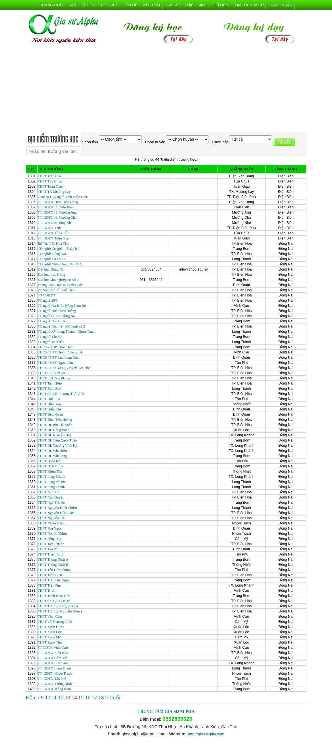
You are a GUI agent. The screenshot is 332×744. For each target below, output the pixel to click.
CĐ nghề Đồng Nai (52, 254)
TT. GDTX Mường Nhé (55, 223)
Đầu (31, 697)
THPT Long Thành (51, 487)
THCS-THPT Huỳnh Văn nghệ (60, 352)
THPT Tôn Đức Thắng (54, 570)
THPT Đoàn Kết (50, 461)
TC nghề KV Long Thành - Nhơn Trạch (67, 332)
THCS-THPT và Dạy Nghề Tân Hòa (64, 368)
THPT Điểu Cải (49, 409)
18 (101, 697)
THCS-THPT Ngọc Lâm (55, 363)
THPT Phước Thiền (52, 534)
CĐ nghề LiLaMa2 (51, 259)
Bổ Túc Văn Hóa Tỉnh (53, 243)
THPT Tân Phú (48, 549)
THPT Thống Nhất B (53, 565)
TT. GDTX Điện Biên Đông (58, 202)
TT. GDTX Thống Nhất (55, 684)
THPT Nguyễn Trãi (52, 518)
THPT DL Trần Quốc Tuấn (57, 440)
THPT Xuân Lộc (50, 632)
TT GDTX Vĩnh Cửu (53, 648)
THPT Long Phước (52, 482)
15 (81, 697)
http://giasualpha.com (206, 734)
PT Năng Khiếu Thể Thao (56, 290)
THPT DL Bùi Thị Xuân (55, 425)
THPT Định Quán (50, 414)
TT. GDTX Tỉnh (49, 228)
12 (61, 697)
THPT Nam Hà (48, 492)
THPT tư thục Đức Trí (54, 601)
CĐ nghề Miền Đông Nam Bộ (59, 264)
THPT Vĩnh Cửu (50, 616)
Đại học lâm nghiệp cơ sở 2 (58, 280)
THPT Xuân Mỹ (49, 637)
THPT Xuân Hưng (51, 627)
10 (48, 697)
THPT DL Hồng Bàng (53, 430)
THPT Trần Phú (49, 585)
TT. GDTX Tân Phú (52, 679)
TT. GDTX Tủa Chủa (53, 233)
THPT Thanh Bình (51, 554)
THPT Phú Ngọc (50, 528)
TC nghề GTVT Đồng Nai (57, 316)
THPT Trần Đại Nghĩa (54, 580)
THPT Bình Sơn (49, 389)
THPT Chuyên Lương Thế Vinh (61, 394)
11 (54, 697)
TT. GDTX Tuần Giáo (54, 238)
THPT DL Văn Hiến (52, 451)
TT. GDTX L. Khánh (53, 663)
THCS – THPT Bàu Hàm (55, 347)
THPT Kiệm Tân (50, 471)
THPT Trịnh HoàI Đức (54, 596)
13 (68, 697)
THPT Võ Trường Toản (55, 622)
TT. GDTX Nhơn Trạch (55, 673)
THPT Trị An (47, 591)
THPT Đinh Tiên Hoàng (55, 420)
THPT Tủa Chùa (50, 181)
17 (95, 697)
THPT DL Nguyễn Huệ (55, 435)
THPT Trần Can (49, 176)
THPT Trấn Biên (50, 575)
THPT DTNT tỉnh (50, 466)
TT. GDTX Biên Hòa (53, 653)
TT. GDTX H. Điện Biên (56, 207)
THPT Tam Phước (51, 544)
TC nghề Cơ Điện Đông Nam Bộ (62, 306)
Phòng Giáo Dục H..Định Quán (60, 285)
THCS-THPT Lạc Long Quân (59, 357)
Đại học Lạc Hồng (51, 275)
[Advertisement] (166, 89)
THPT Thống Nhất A (53, 559)
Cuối (115, 697)
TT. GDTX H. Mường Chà (57, 218)
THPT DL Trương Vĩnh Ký (57, 446)
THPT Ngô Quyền (51, 497)
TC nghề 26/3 (48, 300)
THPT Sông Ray (49, 539)
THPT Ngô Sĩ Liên (51, 503)
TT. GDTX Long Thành (55, 668)
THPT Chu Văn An (51, 373)
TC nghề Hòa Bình (51, 321)
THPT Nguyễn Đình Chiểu (57, 508)
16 (88, 697)
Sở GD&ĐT (47, 295)
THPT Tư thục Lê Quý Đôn (58, 606)
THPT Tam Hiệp (50, 383)
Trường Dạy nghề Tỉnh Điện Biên (63, 197)
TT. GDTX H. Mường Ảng (57, 212)
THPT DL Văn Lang (52, 456)
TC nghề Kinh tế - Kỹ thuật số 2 (61, 326)
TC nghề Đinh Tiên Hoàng (57, 311)
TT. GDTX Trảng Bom (54, 689)
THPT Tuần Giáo (50, 186)
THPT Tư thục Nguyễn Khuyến (61, 611)
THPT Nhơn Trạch (51, 523)
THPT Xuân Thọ (50, 642)
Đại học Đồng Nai (51, 269)
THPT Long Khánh (51, 477)
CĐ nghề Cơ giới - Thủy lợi (58, 249)
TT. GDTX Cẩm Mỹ (52, 658)
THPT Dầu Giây (50, 404)
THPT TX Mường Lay (54, 192)
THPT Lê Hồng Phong (54, 378)
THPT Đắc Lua (49, 399)
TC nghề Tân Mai (50, 337)
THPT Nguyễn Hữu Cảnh (56, 513)
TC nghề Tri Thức (51, 342)
